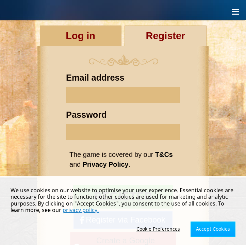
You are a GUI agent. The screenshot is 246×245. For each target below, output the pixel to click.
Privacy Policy (106, 164)
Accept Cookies (213, 229)
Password (86, 114)
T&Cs (164, 154)
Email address (95, 77)
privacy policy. (81, 210)
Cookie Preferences (158, 229)
